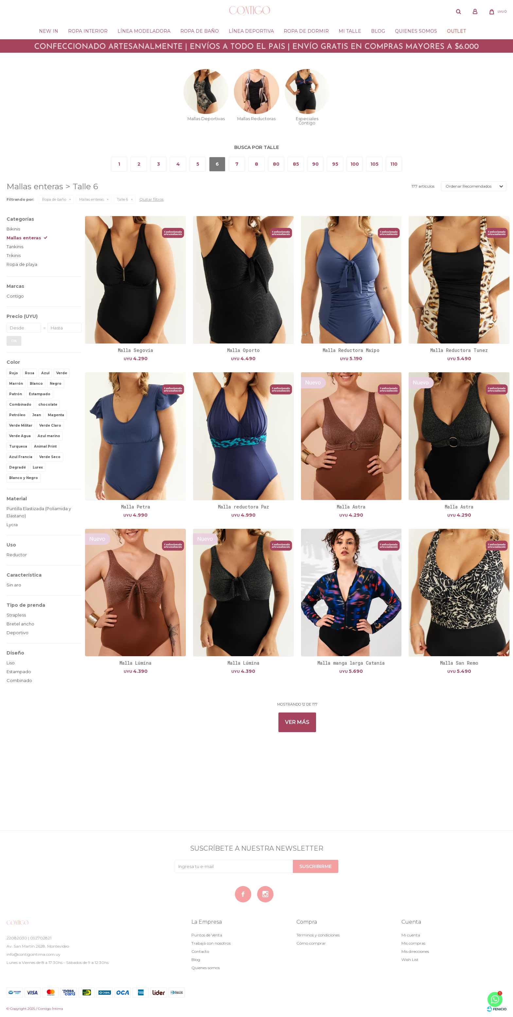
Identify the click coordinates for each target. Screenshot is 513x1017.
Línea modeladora (143, 31)
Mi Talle (350, 31)
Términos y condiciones (318, 935)
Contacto (200, 951)
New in (48, 31)
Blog (378, 31)
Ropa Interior (88, 31)
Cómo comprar (311, 943)
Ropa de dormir (306, 31)
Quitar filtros (151, 199)
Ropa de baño (199, 31)
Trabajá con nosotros (211, 943)
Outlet (456, 31)
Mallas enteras (91, 199)
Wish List (409, 959)
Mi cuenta (410, 935)
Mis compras (413, 943)
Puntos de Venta (206, 935)
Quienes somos (416, 31)
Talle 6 (122, 199)
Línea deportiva (251, 31)
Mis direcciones (415, 951)
